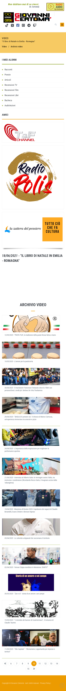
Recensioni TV (11, 85)
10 (34, 663)
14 (57, 663)
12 (45, 663)
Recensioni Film (12, 90)
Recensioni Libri (12, 95)
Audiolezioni (10, 105)
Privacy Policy (45, 683)
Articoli (8, 80)
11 (40, 663)
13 (51, 663)
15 (28, 668)
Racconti (8, 69)
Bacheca (8, 100)
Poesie (8, 74)
